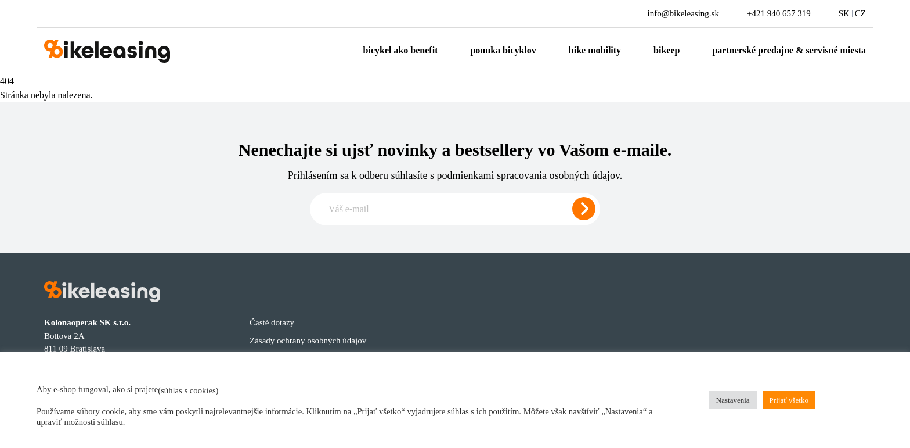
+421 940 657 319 (779, 13)
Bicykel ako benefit (400, 50)
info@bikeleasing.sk (683, 13)
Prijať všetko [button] (789, 400)
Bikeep (666, 50)
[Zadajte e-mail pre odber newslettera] (455, 209)
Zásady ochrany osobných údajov (308, 340)
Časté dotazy (272, 322)
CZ (860, 13)
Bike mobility (595, 50)
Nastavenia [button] (733, 400)
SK (844, 13)
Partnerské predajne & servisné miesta (789, 50)
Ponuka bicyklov (503, 50)
